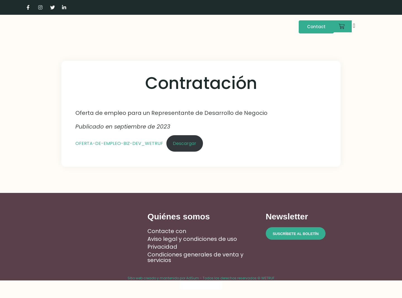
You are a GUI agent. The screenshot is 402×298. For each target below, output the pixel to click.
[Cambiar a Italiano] (365, 7)
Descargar (184, 143)
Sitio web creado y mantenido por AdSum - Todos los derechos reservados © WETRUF (201, 278)
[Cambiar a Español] (217, 285)
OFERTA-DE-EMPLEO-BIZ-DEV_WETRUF (119, 143)
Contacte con (166, 231)
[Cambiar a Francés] (343, 7)
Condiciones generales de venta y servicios (195, 257)
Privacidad (162, 247)
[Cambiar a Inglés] (354, 7)
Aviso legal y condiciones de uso (192, 239)
